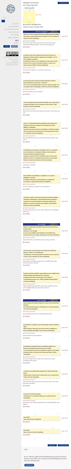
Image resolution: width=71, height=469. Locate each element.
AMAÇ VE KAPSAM (13, 26)
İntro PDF (32, 14)
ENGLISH (14, 46)
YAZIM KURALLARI (13, 32)
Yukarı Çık (52, 445)
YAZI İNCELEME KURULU (12, 29)
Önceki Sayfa (63, 2)
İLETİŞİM (16, 43)
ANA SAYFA (15, 23)
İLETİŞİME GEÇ (26, 465)
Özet (24, 47)
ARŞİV (17, 40)
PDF (28, 47)
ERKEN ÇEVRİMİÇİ (13, 37)
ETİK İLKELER (15, 34)
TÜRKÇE (7, 46)
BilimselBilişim (15, 64)
